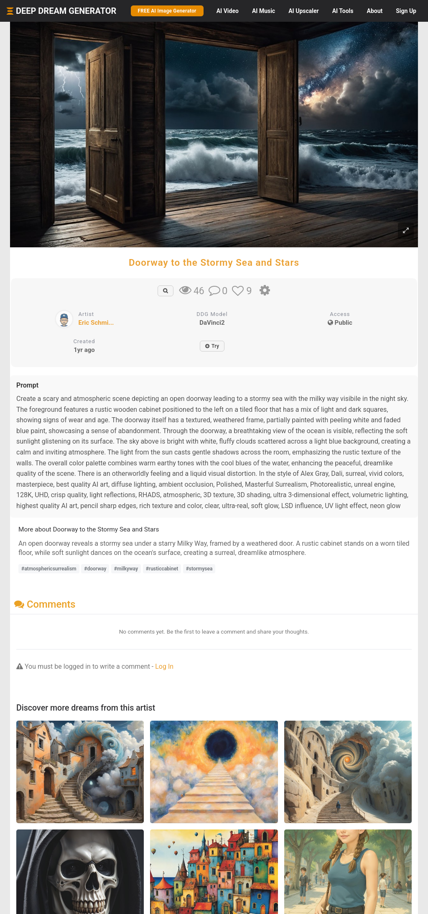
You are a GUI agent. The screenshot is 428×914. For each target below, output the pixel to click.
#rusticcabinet (162, 569)
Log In (164, 666)
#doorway (95, 569)
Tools (343, 11)
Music (263, 11)
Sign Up (406, 11)
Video (228, 11)
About (374, 11)
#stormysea (199, 569)
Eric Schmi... (96, 322)
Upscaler (303, 11)
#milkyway (126, 569)
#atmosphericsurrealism (48, 569)
